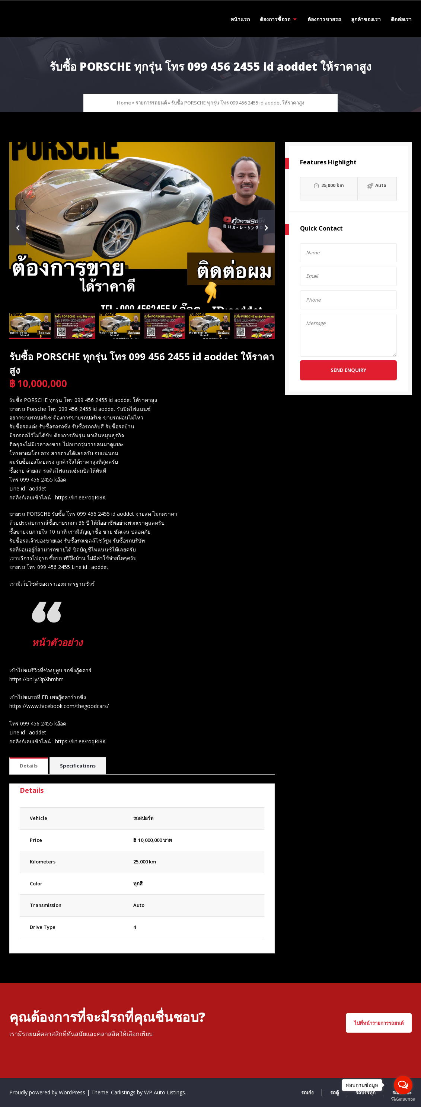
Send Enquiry (348, 370)
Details (29, 765)
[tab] (28, 766)
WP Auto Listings (164, 1092)
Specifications (78, 765)
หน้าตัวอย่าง (59, 642)
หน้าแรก (240, 19)
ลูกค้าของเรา (366, 19)
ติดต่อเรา (401, 19)
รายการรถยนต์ (151, 102)
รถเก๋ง (307, 1092)
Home (124, 102)
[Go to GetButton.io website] (403, 1099)
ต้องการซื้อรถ (275, 19)
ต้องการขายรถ (324, 19)
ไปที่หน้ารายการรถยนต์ (379, 1023)
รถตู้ (334, 1092)
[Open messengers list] (403, 1085)
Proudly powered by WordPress (48, 1092)
